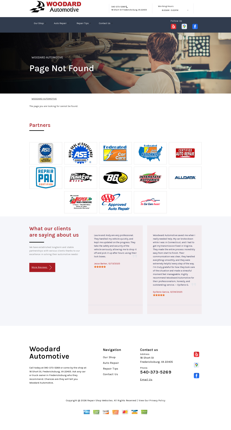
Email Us (146, 379)
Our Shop (39, 23)
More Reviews (42, 267)
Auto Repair (60, 23)
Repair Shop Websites (100, 400)
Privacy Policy (157, 400)
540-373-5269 (118, 6)
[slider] (100, 267)
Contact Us (104, 23)
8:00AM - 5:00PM (170, 10)
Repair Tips (83, 23)
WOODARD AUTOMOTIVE (47, 57)
